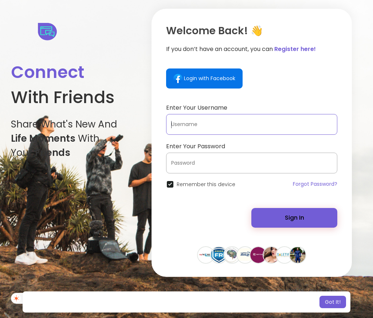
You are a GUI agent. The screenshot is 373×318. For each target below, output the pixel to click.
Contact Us (291, 290)
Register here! (295, 49)
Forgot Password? (315, 184)
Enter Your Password (195, 146)
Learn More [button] (247, 302)
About (315, 290)
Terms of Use (225, 290)
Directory (336, 290)
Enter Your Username (196, 107)
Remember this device (206, 184)
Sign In (294, 217)
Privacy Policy (259, 290)
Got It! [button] (333, 302)
